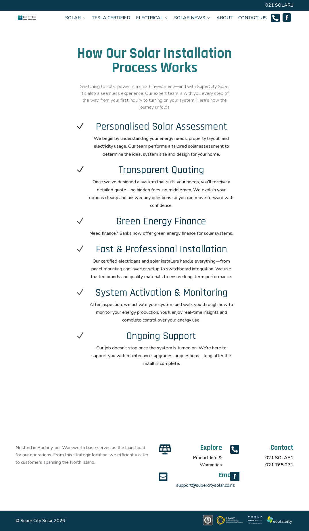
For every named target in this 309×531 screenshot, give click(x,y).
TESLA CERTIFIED (111, 18)
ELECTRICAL (152, 18)
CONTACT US (252, 18)
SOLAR (75, 18)
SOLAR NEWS (192, 18)
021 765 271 (279, 465)
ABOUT (224, 18)
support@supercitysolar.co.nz (205, 485)
